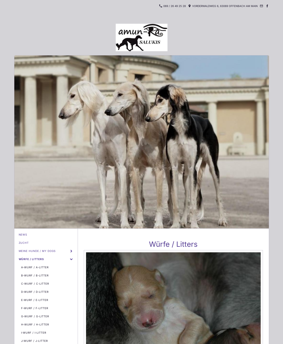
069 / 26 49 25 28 (172, 6)
